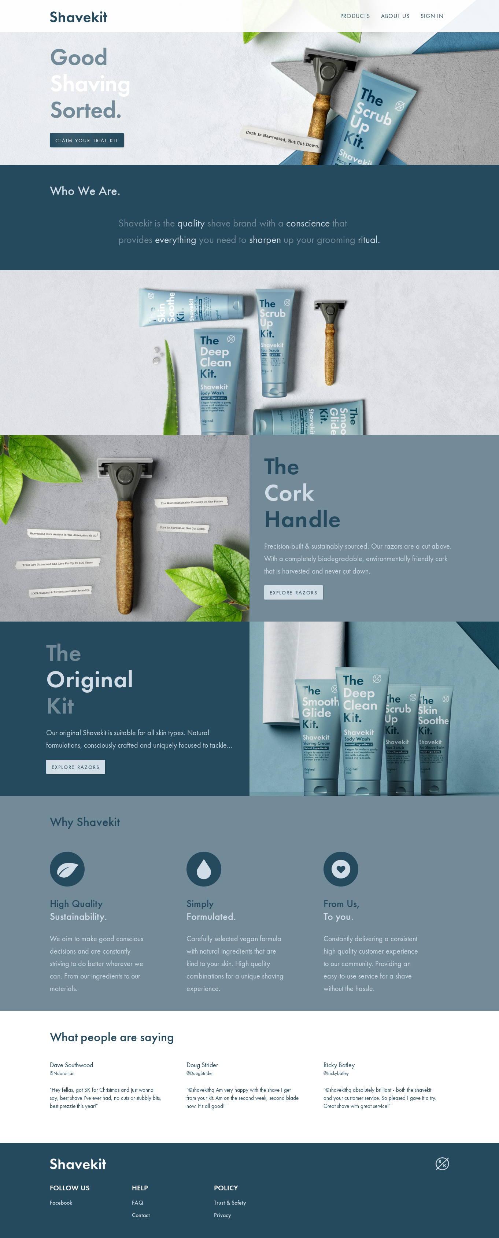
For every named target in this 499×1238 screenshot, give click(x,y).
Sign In (432, 15)
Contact (141, 1215)
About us (395, 15)
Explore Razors (294, 593)
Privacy (222, 1215)
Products (355, 15)
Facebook (61, 1202)
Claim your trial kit (86, 140)
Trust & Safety (230, 1202)
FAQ (137, 1202)
